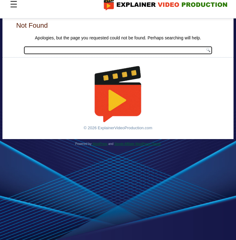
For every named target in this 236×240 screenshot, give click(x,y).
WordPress (99, 144)
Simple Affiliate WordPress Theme (137, 144)
